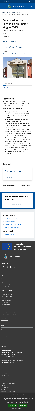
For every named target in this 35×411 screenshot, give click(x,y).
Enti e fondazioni (5, 281)
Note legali (3, 389)
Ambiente (3, 316)
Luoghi (2, 341)
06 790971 (12, 362)
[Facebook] (3, 267)
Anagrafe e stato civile (6, 294)
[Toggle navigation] (3, 6)
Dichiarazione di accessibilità (8, 391)
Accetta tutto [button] (12, 405)
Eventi (2, 343)
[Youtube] (10, 267)
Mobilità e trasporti (5, 304)
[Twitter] (7, 267)
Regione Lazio (5, 2)
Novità (8, 12)
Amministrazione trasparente (8, 383)
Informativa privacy (5, 387)
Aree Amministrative (6, 277)
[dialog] (17, 402)
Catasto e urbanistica (6, 302)
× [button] (33, 394)
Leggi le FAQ (4, 374)
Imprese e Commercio (6, 300)
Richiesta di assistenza (6, 376)
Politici (2, 283)
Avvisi (2, 334)
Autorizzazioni (4, 320)
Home (3, 12)
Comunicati (3, 332)
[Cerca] (32, 6)
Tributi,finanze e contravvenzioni (9, 314)
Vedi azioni (13, 41)
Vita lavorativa (4, 298)
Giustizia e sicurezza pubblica (8, 312)
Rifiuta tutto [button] (23, 405)
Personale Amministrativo (7, 285)
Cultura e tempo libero (6, 296)
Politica (19, 12)
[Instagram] (14, 267)
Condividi (6, 41)
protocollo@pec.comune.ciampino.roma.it (13, 360)
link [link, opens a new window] (27, 402)
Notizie (13, 12)
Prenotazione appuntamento (8, 370)
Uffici (2, 279)
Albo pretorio (4, 385)
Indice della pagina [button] (9, 83)
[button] (17, 408)
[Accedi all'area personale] (29, 1)
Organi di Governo (5, 275)
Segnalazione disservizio (7, 372)
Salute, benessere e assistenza (8, 318)
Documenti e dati (5, 287)
